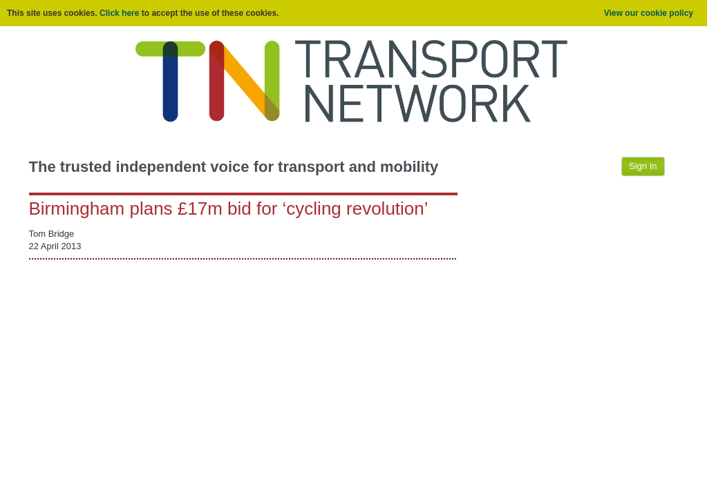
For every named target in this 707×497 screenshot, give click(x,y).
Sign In (643, 166)
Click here (119, 13)
